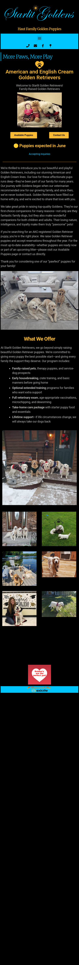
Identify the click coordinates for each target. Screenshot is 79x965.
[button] (39, 38)
